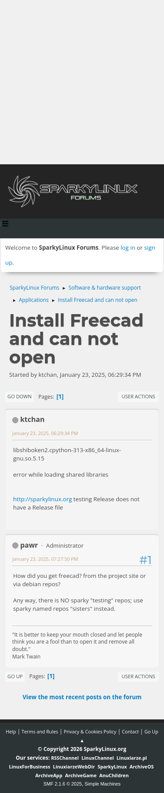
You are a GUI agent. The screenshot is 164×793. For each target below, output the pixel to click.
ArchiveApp (49, 775)
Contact (130, 731)
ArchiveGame (81, 775)
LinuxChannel (97, 757)
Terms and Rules (39, 731)
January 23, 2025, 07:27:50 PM (45, 559)
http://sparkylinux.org (42, 499)
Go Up (15, 676)
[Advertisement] (82, 82)
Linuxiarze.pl (132, 757)
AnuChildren (114, 775)
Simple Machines (103, 783)
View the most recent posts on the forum (81, 697)
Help (11, 731)
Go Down (19, 396)
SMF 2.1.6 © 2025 (62, 783)
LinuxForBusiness (29, 766)
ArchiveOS (141, 766)
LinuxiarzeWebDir (74, 766)
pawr (29, 545)
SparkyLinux (112, 766)
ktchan (32, 419)
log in (128, 247)
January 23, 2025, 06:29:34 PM (45, 433)
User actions (138, 396)
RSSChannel (65, 757)
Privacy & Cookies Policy (90, 731)
